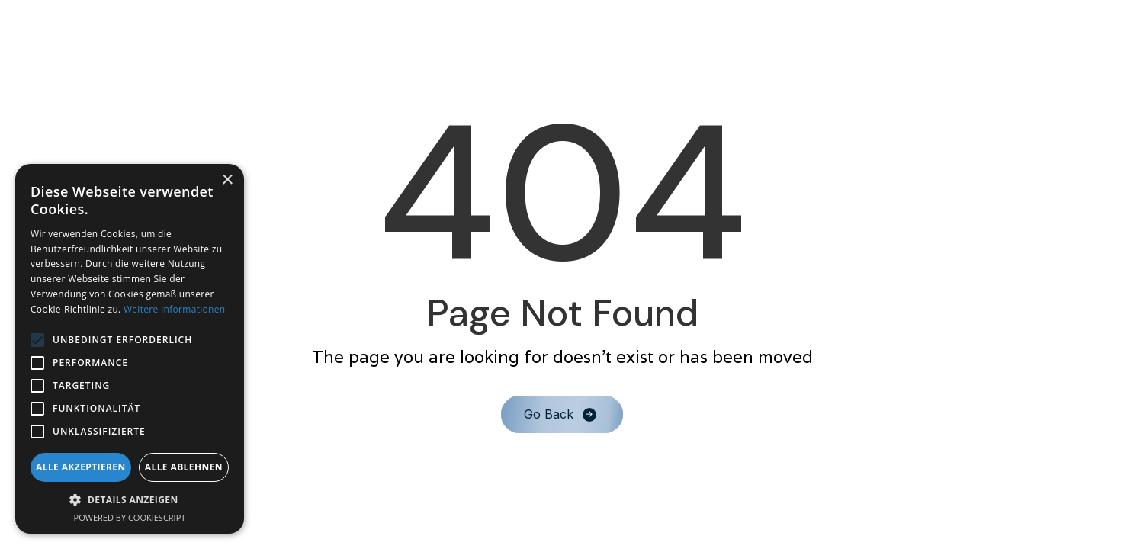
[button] (130, 500)
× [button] (227, 180)
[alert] (129, 349)
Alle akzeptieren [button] (81, 467)
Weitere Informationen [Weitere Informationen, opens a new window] (175, 309)
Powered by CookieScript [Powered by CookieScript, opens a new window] (130, 517)
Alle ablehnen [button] (184, 467)
